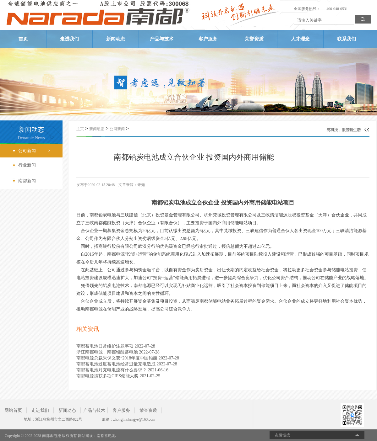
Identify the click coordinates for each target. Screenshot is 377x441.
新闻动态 (115, 38)
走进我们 (69, 38)
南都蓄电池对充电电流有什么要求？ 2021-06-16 (122, 370)
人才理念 (300, 38)
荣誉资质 (254, 38)
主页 (80, 129)
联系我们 (346, 38)
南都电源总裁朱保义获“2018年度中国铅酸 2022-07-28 (127, 358)
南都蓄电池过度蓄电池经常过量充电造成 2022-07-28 (126, 364)
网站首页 (13, 410)
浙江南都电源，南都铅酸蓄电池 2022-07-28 (118, 352)
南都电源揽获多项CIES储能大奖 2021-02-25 (118, 376)
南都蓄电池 (106, 435)
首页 (23, 38)
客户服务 (208, 38)
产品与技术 (161, 38)
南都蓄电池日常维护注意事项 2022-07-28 (115, 346)
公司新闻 (117, 129)
